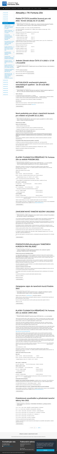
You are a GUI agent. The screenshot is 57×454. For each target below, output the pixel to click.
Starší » (39, 427)
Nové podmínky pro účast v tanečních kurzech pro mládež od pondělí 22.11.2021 (9, 43)
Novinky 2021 (8, 23)
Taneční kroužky (7, 8)
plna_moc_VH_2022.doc (30, 71)
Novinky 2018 (8, 84)
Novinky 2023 (8, 19)
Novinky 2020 (8, 80)
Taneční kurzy (13, 8)
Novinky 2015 (8, 90)
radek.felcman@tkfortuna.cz (8, 446)
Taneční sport (19, 8)
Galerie (35, 8)
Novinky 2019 (8, 82)
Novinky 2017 (8, 86)
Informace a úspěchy (26, 8)
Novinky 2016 (8, 88)
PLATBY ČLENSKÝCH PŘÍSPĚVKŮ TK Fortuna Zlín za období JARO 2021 (9, 66)
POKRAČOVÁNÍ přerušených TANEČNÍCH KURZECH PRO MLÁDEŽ (9, 57)
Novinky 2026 (8, 12)
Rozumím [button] (45, 450)
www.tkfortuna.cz (29, 295)
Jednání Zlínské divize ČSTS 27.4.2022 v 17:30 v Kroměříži (9, 31)
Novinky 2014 (8, 92)
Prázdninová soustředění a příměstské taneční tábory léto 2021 (9, 70)
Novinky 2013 (8, 94)
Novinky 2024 (8, 17)
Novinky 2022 (8, 21)
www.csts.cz (34, 104)
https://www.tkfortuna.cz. (39, 202)
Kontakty (39, 8)
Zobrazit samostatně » (19, 53)
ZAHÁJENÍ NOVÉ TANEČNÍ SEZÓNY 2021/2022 (9, 53)
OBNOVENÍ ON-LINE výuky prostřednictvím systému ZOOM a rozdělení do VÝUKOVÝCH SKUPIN (9, 76)
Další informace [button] (40, 447)
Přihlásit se (51, 8)
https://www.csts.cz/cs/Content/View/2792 (23, 331)
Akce (32, 8)
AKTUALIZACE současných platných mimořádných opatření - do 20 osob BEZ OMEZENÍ (9, 37)
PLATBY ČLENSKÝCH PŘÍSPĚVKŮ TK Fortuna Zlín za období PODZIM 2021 (9, 48)
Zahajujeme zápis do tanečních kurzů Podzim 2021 (9, 61)
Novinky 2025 (8, 15)
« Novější (31, 427)
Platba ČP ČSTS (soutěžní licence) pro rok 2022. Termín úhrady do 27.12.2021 (9, 27)
